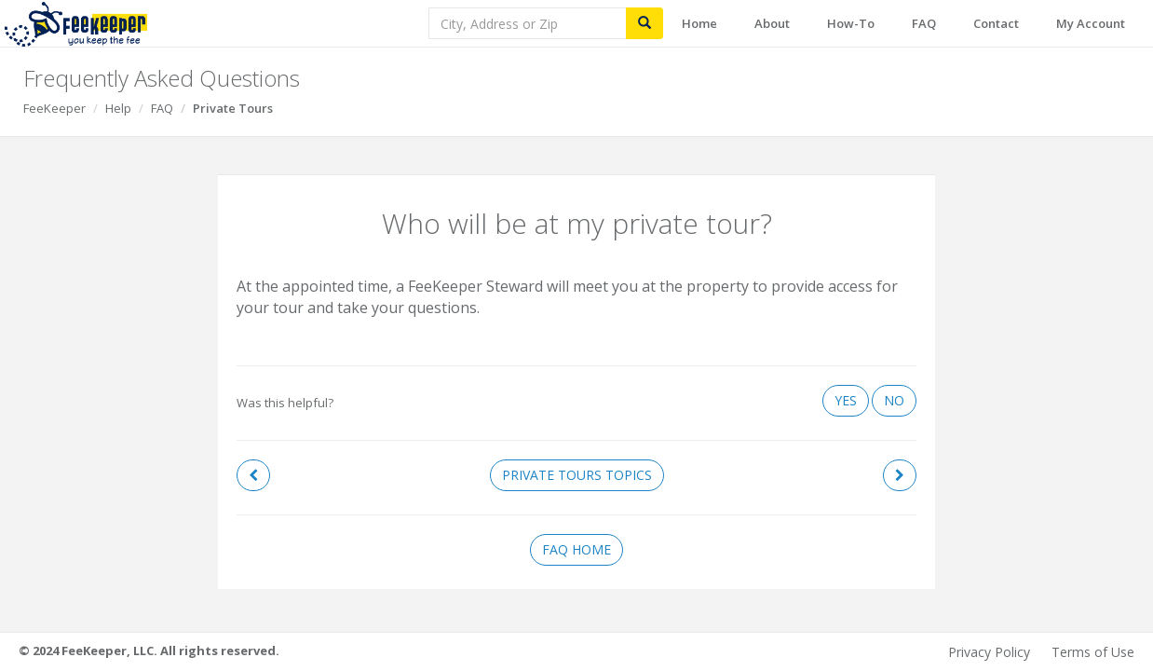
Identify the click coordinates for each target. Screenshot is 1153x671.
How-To (851, 23)
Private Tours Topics (577, 475)
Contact (996, 23)
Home (699, 23)
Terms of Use (1092, 652)
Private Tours (233, 108)
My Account (1090, 23)
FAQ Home (576, 549)
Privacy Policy (989, 652)
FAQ (924, 23)
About (772, 23)
